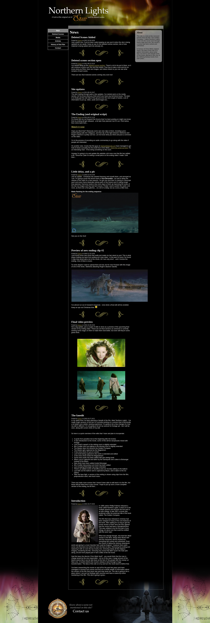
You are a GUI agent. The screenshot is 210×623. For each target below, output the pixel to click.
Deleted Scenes (58, 34)
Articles (58, 41)
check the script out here (119, 148)
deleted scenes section (97, 65)
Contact (58, 48)
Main (58, 31)
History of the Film (58, 44)
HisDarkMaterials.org (107, 146)
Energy (80, 40)
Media (58, 38)
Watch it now (78, 127)
